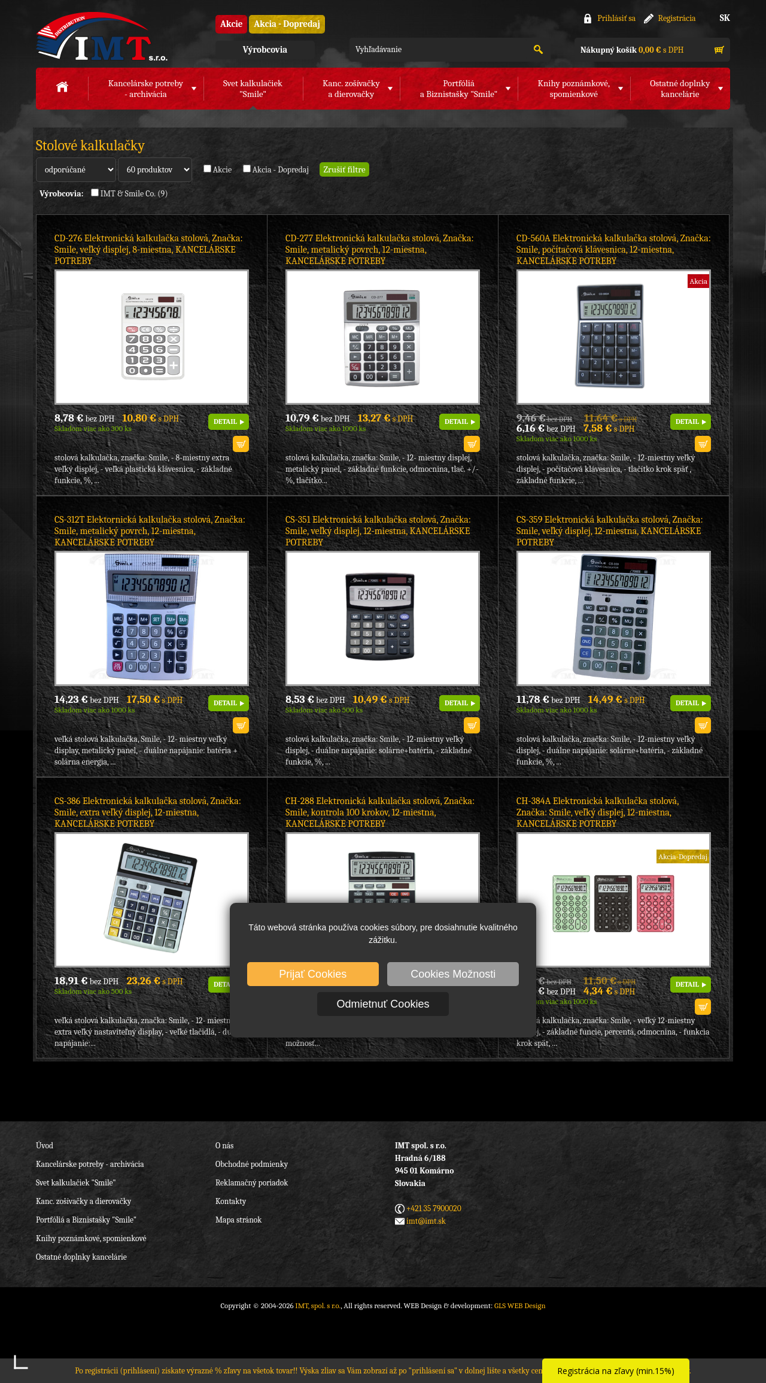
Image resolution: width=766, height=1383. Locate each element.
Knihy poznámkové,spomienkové (573, 88)
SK (725, 18)
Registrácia (677, 18)
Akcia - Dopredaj (287, 24)
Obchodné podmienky (251, 1164)
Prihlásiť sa (616, 18)
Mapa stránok (238, 1219)
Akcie (231, 24)
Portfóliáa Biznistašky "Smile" (458, 88)
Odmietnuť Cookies (383, 1004)
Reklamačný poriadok (251, 1182)
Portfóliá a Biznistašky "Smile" (86, 1219)
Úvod (44, 1145)
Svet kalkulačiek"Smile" (252, 88)
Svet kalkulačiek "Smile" (76, 1182)
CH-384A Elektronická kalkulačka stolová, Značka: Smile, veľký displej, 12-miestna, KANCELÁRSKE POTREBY (597, 812)
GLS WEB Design (520, 1305)
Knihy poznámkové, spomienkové (91, 1238)
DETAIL (225, 421)
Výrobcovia (265, 49)
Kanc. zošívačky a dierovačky (83, 1201)
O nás (224, 1145)
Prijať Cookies (312, 974)
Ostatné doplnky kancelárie (81, 1256)
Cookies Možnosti (453, 974)
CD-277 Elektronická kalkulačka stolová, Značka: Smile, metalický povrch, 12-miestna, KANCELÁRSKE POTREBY (379, 249)
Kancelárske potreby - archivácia (90, 1164)
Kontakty (230, 1201)
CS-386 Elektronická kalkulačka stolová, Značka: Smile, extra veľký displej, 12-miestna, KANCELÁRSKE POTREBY (147, 812)
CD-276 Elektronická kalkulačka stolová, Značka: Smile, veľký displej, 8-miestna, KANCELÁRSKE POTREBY (148, 249)
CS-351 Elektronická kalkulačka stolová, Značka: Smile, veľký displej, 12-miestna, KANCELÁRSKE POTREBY (378, 531)
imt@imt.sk (426, 1221)
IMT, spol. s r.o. (102, 36)
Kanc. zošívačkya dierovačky (351, 88)
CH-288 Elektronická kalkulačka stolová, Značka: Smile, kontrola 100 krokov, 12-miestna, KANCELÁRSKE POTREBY (380, 812)
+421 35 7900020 (433, 1208)
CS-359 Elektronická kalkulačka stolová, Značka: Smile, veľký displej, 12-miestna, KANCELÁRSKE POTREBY (609, 531)
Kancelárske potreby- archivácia (145, 88)
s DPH (631, 50)
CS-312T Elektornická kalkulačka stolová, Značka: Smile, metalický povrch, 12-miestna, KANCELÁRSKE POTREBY (149, 531)
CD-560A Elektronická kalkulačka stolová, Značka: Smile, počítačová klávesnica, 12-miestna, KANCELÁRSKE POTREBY (613, 249)
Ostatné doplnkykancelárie (680, 88)
